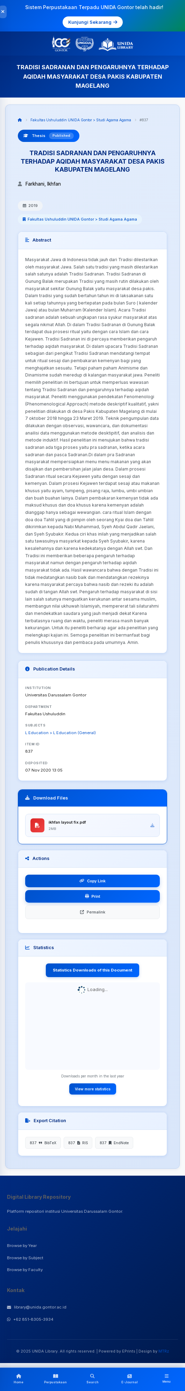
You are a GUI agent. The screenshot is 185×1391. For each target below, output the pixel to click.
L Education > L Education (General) (60, 732)
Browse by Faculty (25, 1269)
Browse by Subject (25, 1257)
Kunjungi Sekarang (92, 22)
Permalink (92, 912)
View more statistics (93, 1089)
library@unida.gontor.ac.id (36, 1307)
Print (92, 896)
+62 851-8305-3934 (30, 1319)
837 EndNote (114, 1143)
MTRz (163, 1351)
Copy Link (92, 881)
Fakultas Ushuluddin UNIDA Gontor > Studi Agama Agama (80, 120)
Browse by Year (22, 1245)
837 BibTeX (43, 1143)
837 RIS (78, 1143)
